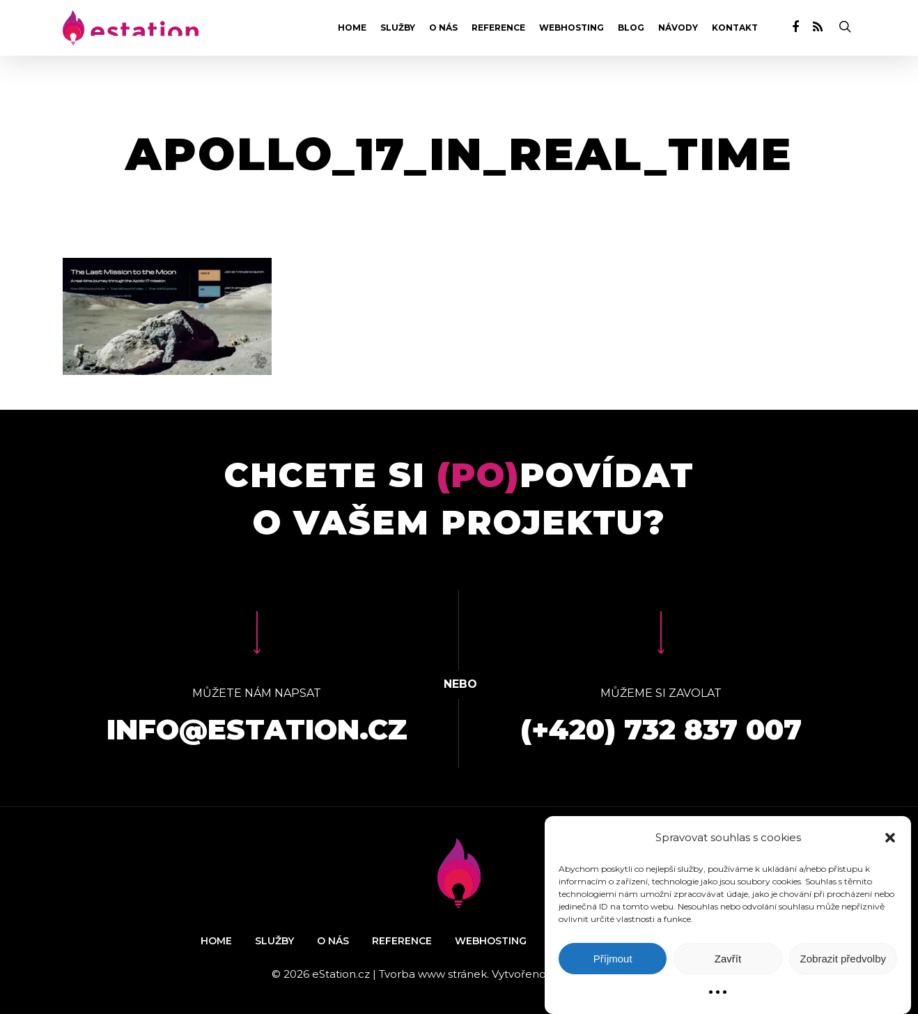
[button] (890, 838)
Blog (631, 28)
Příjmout (612, 959)
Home (352, 28)
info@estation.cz (257, 729)
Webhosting (571, 28)
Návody (678, 28)
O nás (443, 28)
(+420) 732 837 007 (661, 729)
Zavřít (728, 959)
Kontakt (735, 28)
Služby (397, 28)
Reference (498, 28)
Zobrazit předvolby (843, 959)
